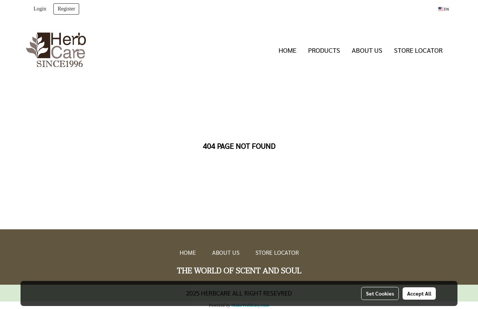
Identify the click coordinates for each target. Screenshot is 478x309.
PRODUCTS (324, 50)
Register (66, 9)
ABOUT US (367, 50)
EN (443, 8)
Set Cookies (380, 293)
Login (40, 9)
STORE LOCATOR (418, 50)
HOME (288, 50)
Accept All (419, 293)
